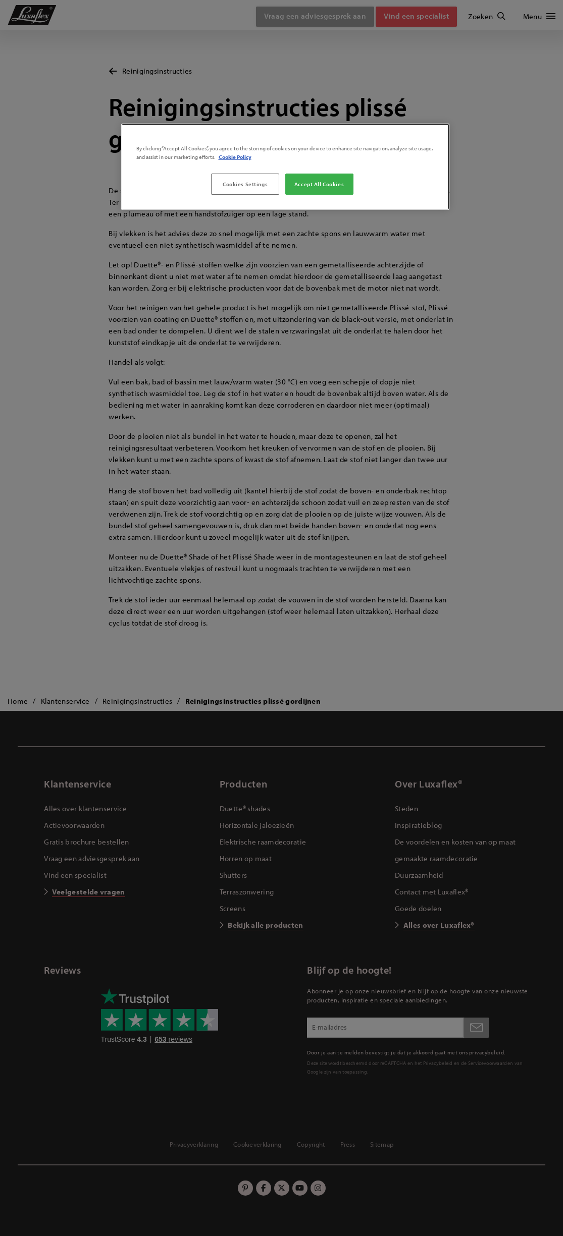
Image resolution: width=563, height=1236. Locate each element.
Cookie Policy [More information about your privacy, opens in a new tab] (235, 156)
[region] (285, 167)
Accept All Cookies (319, 184)
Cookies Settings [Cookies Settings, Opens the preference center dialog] (245, 184)
